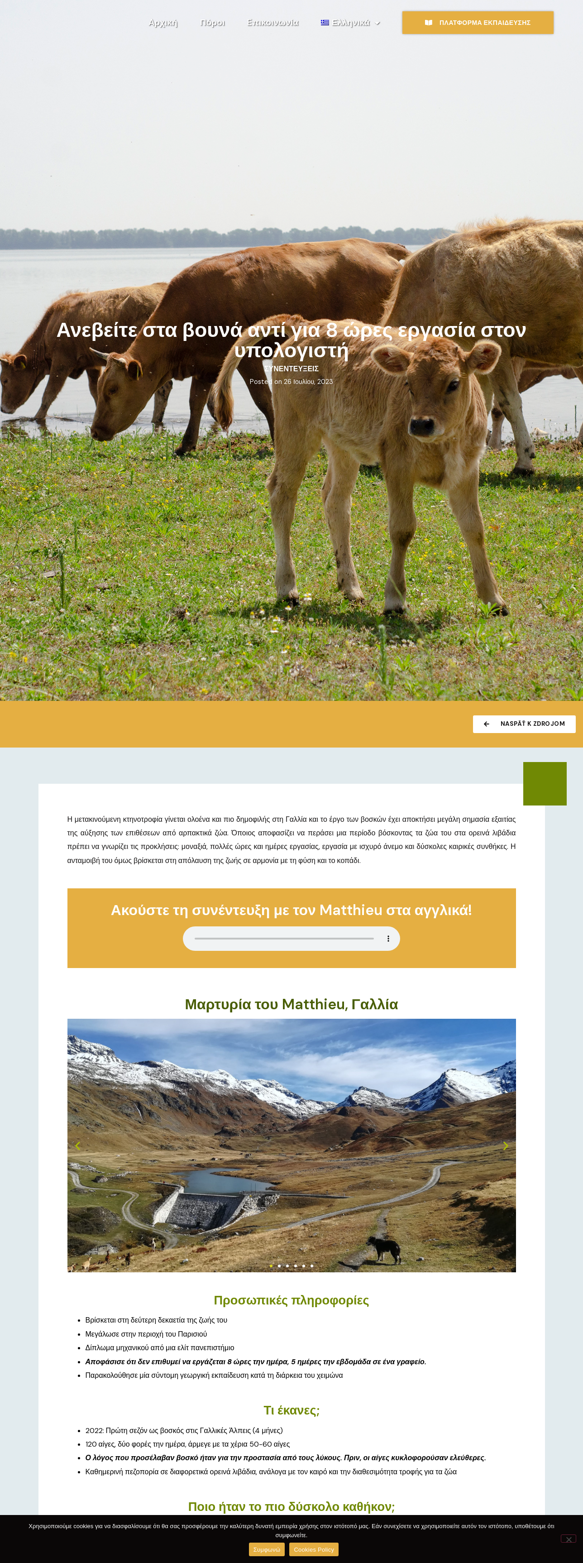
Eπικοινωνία (272, 22)
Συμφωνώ (267, 1549)
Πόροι (212, 22)
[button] (77, 1145)
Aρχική (162, 22)
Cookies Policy (314, 1549)
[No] (568, 1538)
